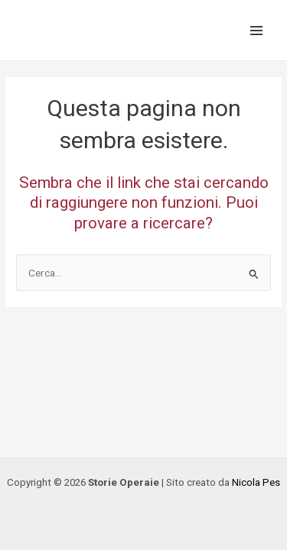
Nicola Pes (256, 482)
